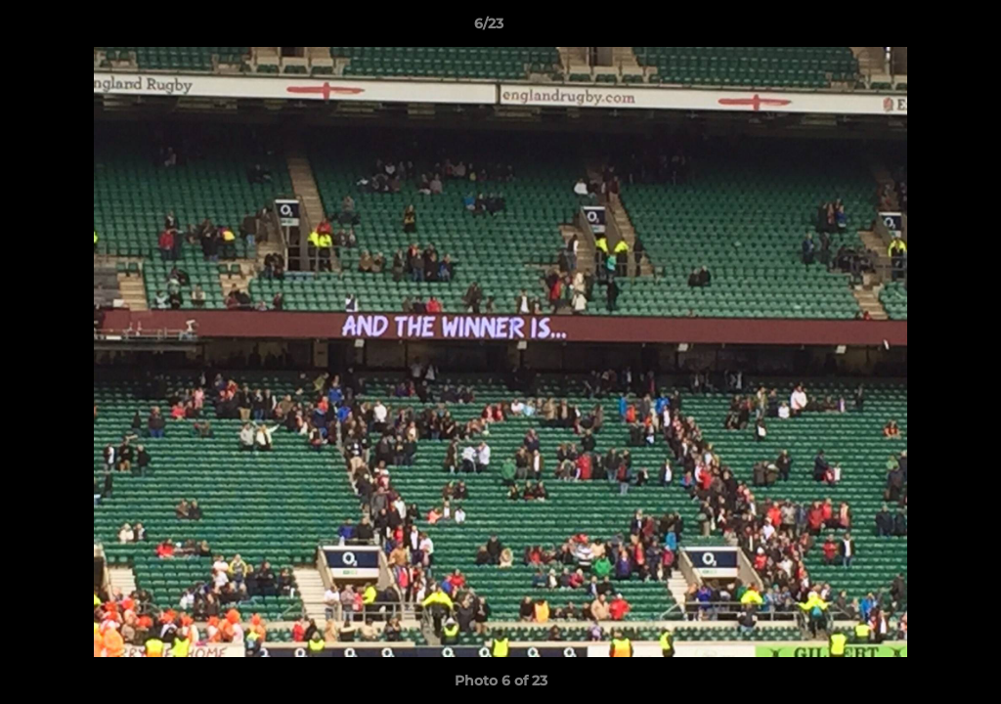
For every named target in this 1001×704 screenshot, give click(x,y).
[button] (919, 28)
